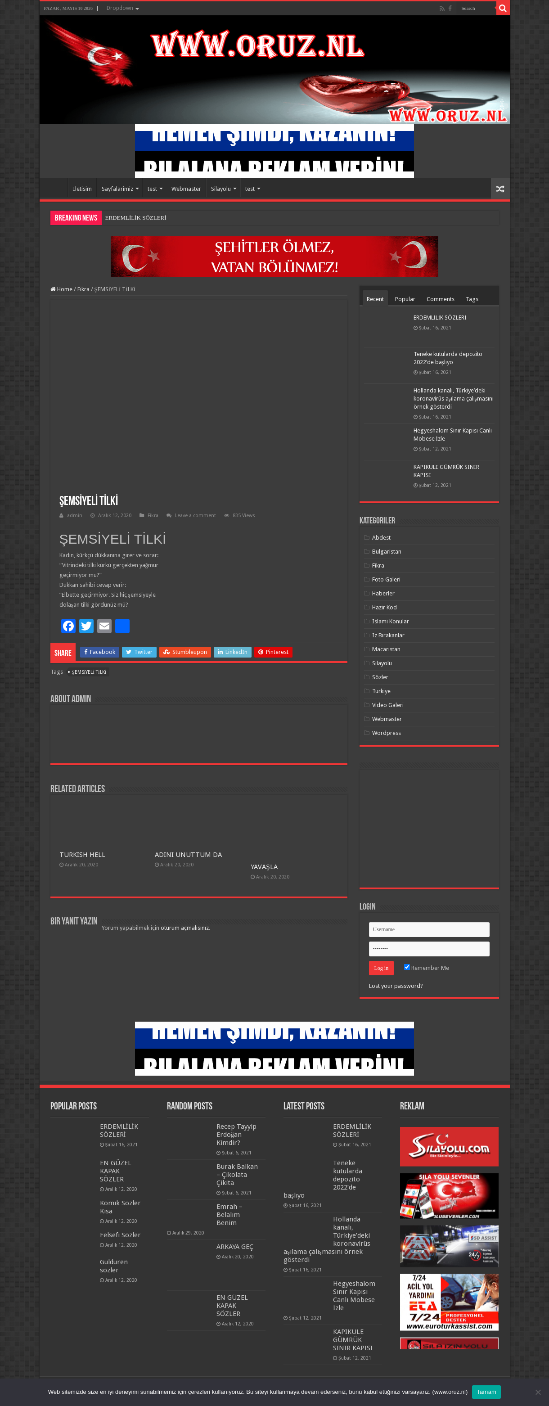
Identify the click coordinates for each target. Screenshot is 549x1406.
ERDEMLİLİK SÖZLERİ (135, 217)
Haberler (383, 593)
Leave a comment (195, 515)
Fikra (83, 289)
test (152, 188)
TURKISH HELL (82, 855)
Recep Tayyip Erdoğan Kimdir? (236, 1134)
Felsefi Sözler (120, 1235)
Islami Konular (390, 621)
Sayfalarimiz (117, 188)
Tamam (486, 1391)
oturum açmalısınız (185, 927)
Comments (440, 299)
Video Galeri (388, 705)
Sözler (380, 677)
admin (74, 515)
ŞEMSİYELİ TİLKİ (89, 672)
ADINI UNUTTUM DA (188, 855)
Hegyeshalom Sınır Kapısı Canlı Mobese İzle (354, 1296)
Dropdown (120, 8)
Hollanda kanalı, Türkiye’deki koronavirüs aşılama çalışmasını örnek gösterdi (454, 398)
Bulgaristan (386, 551)
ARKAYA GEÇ (234, 1247)
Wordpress (386, 733)
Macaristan (386, 649)
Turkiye (381, 691)
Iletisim (82, 188)
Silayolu (221, 188)
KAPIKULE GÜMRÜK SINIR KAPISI (353, 1340)
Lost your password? (396, 985)
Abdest (381, 537)
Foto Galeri (386, 579)
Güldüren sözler (114, 1266)
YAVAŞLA (264, 867)
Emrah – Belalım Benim (229, 1215)
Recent (375, 299)
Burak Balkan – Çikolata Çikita (237, 1175)
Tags (472, 299)
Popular (405, 299)
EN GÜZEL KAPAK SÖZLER (115, 1171)
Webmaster (186, 188)
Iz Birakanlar (388, 635)
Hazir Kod (384, 607)
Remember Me (426, 967)
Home (56, 187)
